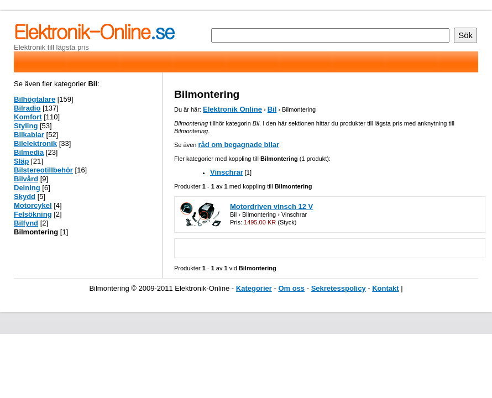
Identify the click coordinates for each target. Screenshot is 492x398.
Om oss (291, 288)
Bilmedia (29, 152)
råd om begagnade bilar (238, 144)
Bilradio (27, 108)
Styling (26, 126)
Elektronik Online (232, 109)
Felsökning (33, 214)
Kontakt (385, 288)
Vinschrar (226, 172)
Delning (27, 188)
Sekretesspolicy (338, 288)
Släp (21, 161)
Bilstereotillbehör (43, 170)
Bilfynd (26, 223)
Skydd (24, 196)
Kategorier (254, 288)
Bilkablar (29, 134)
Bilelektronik (35, 143)
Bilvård (26, 179)
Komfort (28, 117)
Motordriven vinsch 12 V (271, 206)
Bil (272, 109)
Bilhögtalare (34, 99)
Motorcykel (33, 205)
